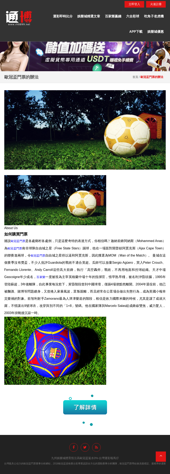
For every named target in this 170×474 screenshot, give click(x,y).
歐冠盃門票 (18, 241)
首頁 (135, 77)
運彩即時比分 (63, 16)
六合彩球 (132, 16)
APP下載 (135, 31)
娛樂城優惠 (155, 31)
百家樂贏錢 (113, 16)
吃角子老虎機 (154, 16)
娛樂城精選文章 (88, 16)
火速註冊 (156, 4)
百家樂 (40, 277)
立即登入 (134, 4)
